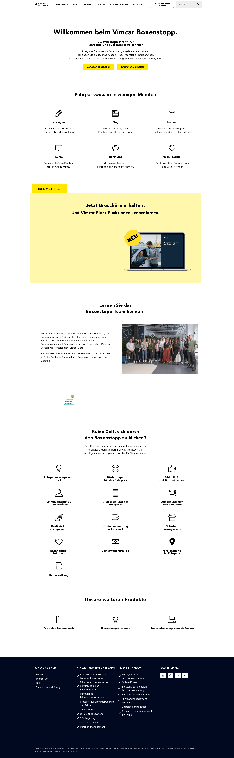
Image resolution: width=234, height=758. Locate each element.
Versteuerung (119, 4)
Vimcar (100, 333)
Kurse (76, 4)
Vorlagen (62, 4)
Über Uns (138, 4)
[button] (49, 188)
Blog (87, 4)
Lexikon (100, 4)
